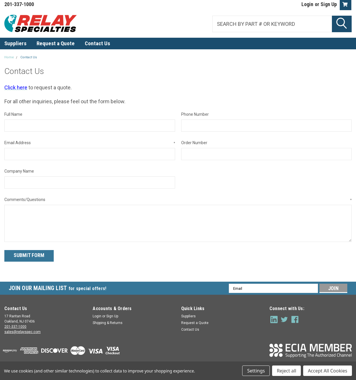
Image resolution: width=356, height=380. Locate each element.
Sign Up (329, 4)
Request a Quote (56, 43)
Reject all (286, 371)
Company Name (19, 171)
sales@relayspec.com (22, 331)
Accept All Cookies (327, 371)
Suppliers (15, 43)
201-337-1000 (15, 326)
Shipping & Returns (108, 322)
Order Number (194, 142)
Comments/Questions (178, 199)
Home (9, 57)
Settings (256, 371)
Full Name (13, 114)
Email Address (89, 143)
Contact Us (97, 43)
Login (307, 4)
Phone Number (195, 114)
